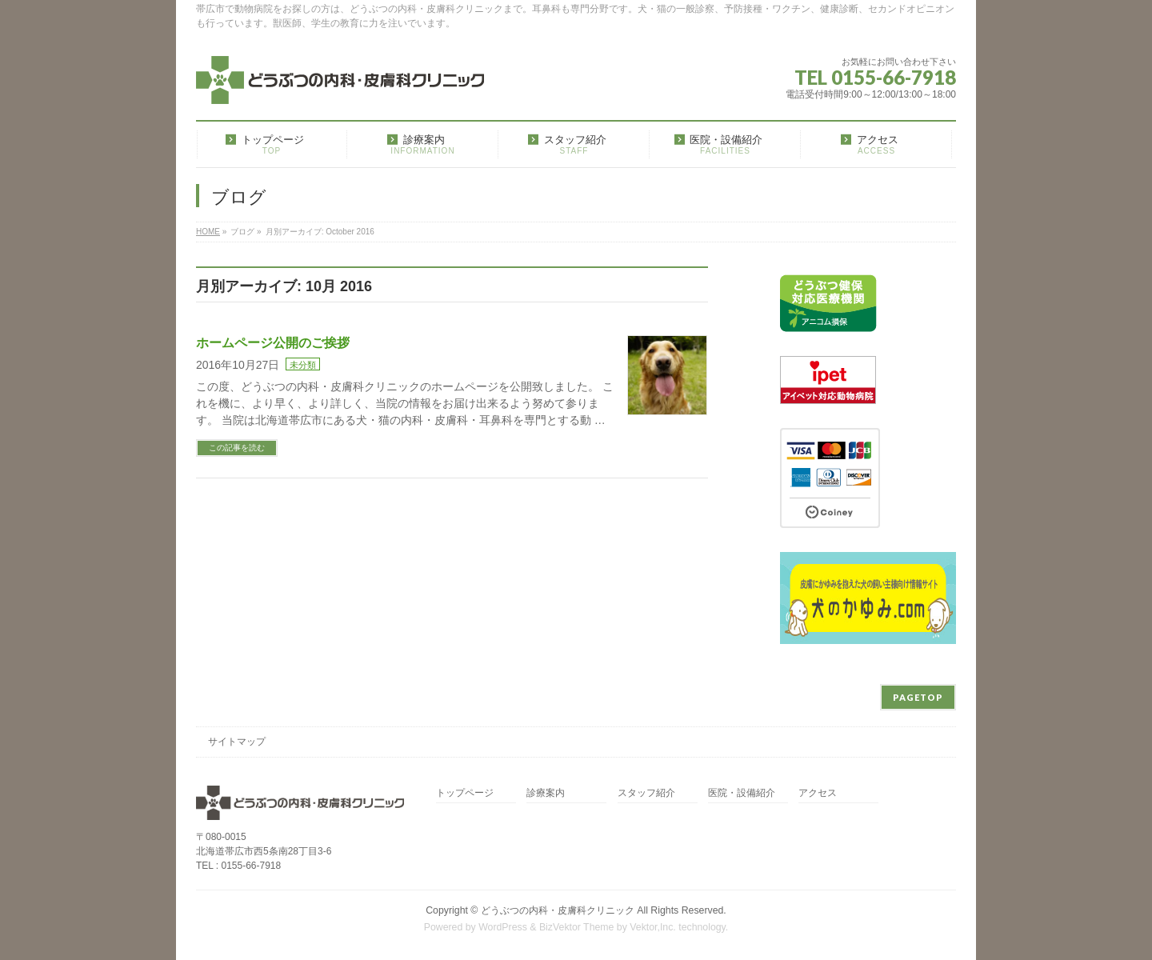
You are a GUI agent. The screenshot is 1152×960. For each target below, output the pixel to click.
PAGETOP (918, 697)
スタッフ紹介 (646, 793)
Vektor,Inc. (653, 927)
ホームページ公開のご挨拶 (273, 343)
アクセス (817, 793)
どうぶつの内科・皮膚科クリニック (557, 910)
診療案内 (545, 793)
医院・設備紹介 (741, 793)
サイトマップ (237, 741)
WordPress (502, 927)
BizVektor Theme (576, 927)
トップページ (465, 793)
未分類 (303, 365)
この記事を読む (237, 447)
